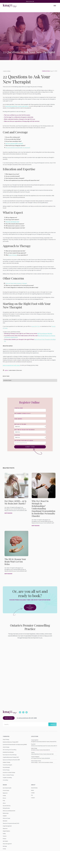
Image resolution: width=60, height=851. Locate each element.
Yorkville (32, 752)
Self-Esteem (5, 841)
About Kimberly (34, 787)
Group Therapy (6, 739)
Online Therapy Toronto (36, 760)
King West (33, 744)
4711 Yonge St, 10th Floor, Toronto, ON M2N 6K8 (40, 758)
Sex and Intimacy (6, 805)
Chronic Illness (6, 790)
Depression (5, 793)
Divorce (4, 798)
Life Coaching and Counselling (9, 749)
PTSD (4, 800)
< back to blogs (6, 71)
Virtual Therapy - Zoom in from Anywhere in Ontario (42, 762)
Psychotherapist (6, 767)
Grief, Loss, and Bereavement (9, 810)
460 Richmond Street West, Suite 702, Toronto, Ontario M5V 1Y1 (44, 745)
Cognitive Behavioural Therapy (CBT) (11, 757)
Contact (33, 797)
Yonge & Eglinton (34, 740)
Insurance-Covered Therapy (9, 772)
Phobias (4, 838)
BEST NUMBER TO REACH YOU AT (23, 413)
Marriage (5, 846)
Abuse (4, 803)
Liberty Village (34, 748)
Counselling (5, 780)
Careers (33, 792)
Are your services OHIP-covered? (14, 143)
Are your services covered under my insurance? (18, 147)
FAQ (32, 795)
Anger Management (7, 826)
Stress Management (7, 843)
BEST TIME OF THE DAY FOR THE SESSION (24, 429)
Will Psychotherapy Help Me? (44, 333)
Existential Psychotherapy (8, 752)
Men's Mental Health (7, 788)
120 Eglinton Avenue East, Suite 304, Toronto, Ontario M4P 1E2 (43, 741)
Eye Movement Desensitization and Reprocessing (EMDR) (15, 744)
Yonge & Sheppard (35, 756)
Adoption (5, 815)
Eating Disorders (6, 808)
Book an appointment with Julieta (11, 365)
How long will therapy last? (12, 221)
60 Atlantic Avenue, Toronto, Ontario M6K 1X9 (40, 750)
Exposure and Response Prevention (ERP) (11, 759)
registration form (35, 326)
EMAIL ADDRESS (18, 418)
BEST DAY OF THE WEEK (20, 424)
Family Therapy (6, 770)
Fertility (4, 833)
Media (32, 790)
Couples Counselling (7, 777)
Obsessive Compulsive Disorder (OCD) (11, 823)
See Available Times (30, 607)
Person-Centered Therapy (8, 775)
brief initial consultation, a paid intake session (17, 106)
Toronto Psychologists (7, 764)
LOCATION (17, 435)
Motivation (5, 820)
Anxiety (4, 795)
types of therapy (13, 255)
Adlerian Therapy (6, 762)
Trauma (4, 836)
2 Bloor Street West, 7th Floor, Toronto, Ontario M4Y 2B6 (42, 754)
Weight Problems (6, 831)
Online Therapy (6, 747)
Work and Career (6, 818)
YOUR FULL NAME (19, 408)
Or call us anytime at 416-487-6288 (27, 718)
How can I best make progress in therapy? (16, 283)
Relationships (6, 813)
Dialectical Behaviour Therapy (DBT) (10, 742)
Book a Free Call (30, 1)
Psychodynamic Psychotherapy (9, 754)
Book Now (8, 718)
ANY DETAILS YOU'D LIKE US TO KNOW (24, 440)
